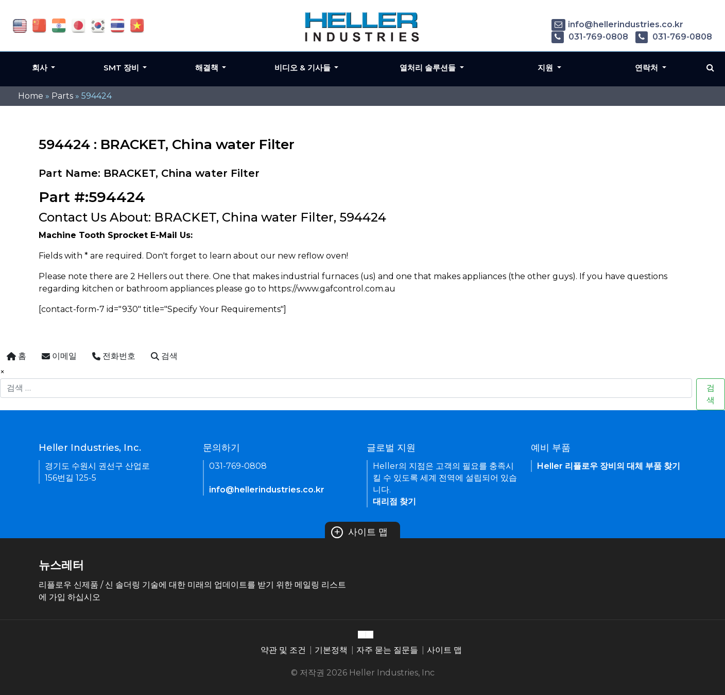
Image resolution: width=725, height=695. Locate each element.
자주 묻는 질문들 (387, 650)
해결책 (207, 67)
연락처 (647, 67)
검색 (710, 394)
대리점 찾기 (394, 501)
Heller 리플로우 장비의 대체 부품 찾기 (608, 466)
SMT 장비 (122, 67)
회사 (40, 67)
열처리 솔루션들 (429, 67)
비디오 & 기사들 (303, 67)
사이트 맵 (359, 532)
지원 (546, 67)
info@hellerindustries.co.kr (617, 24)
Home (30, 96)
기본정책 (331, 650)
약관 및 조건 (283, 650)
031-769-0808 (589, 37)
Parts (62, 96)
